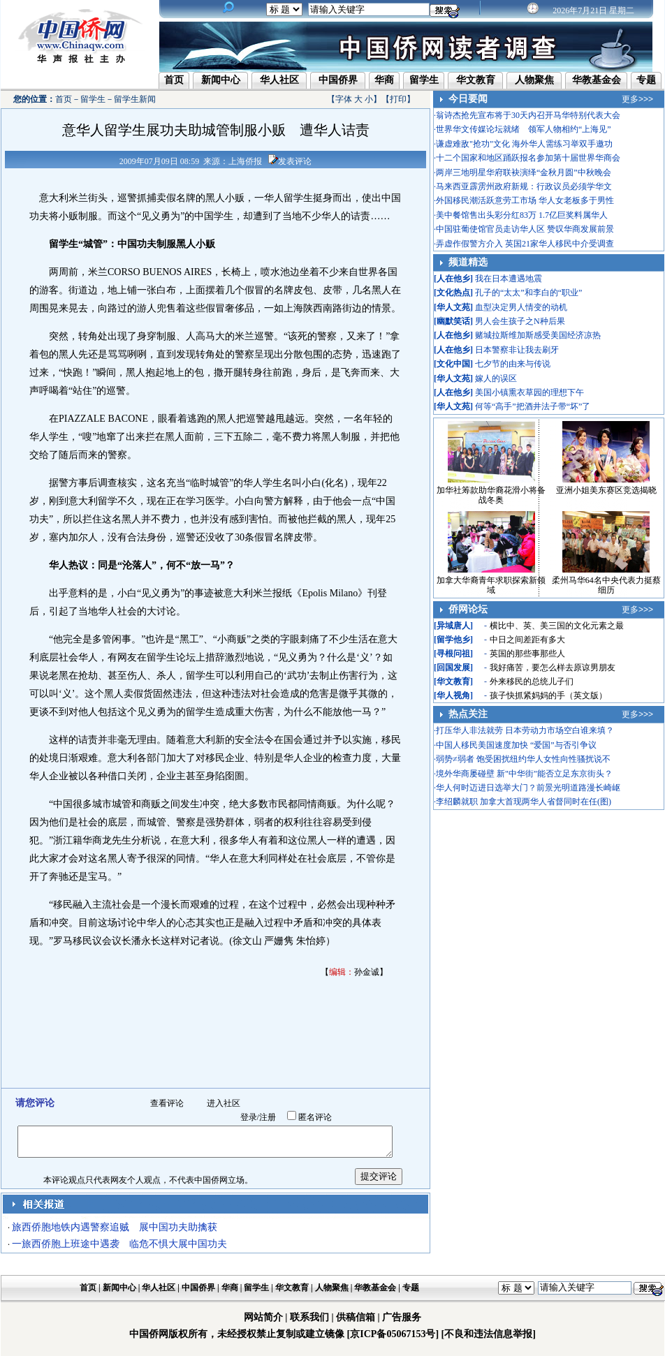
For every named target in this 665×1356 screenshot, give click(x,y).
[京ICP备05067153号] (393, 1334)
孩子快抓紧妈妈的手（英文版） (548, 695)
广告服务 (401, 1317)
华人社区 (279, 80)
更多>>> (637, 99)
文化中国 (453, 364)
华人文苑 (453, 307)
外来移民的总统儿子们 (531, 681)
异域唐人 (453, 626)
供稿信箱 (355, 1317)
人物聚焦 (534, 80)
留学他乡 (453, 639)
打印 (398, 99)
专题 (646, 80)
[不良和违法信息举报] (488, 1334)
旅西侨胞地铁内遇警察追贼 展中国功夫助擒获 (114, 1227)
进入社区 (223, 1103)
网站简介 (263, 1317)
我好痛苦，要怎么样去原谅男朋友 (552, 667)
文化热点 (453, 292)
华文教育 (475, 80)
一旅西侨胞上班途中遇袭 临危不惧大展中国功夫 (119, 1244)
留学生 (424, 80)
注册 (267, 1117)
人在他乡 (453, 278)
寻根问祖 (453, 653)
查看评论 (167, 1103)
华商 (384, 80)
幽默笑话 (453, 321)
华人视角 (453, 695)
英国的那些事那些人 (527, 653)
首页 (174, 80)
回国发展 (453, 667)
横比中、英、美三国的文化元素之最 (557, 626)
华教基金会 (596, 80)
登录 (248, 1117)
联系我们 (309, 1317)
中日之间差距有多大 (527, 639)
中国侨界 (338, 80)
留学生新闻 (135, 99)
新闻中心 (220, 80)
